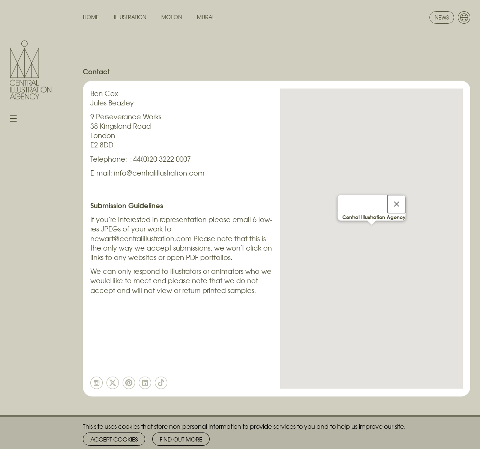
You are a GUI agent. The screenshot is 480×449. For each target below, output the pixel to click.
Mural (205, 17)
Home (91, 17)
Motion (171, 17)
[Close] (396, 204)
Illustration (130, 17)
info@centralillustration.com (159, 173)
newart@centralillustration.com (141, 238)
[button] (371, 232)
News (442, 17)
